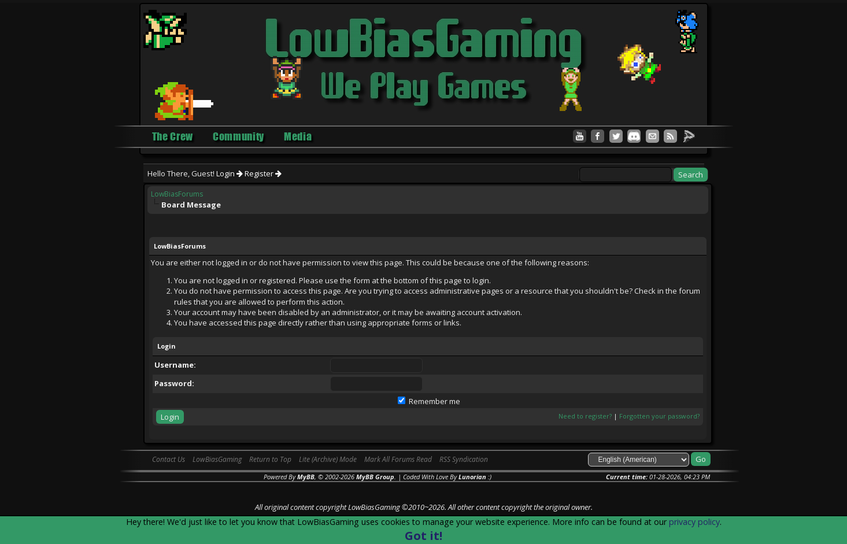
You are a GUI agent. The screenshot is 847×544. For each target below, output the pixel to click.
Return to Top (270, 459)
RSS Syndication (463, 459)
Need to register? (585, 416)
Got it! (423, 535)
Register (263, 173)
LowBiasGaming (217, 459)
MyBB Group (375, 476)
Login (229, 173)
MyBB (306, 476)
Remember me (429, 401)
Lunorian (472, 476)
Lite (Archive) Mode (328, 459)
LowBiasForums (177, 194)
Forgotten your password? (659, 416)
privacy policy (694, 521)
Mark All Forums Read (398, 459)
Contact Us (168, 459)
